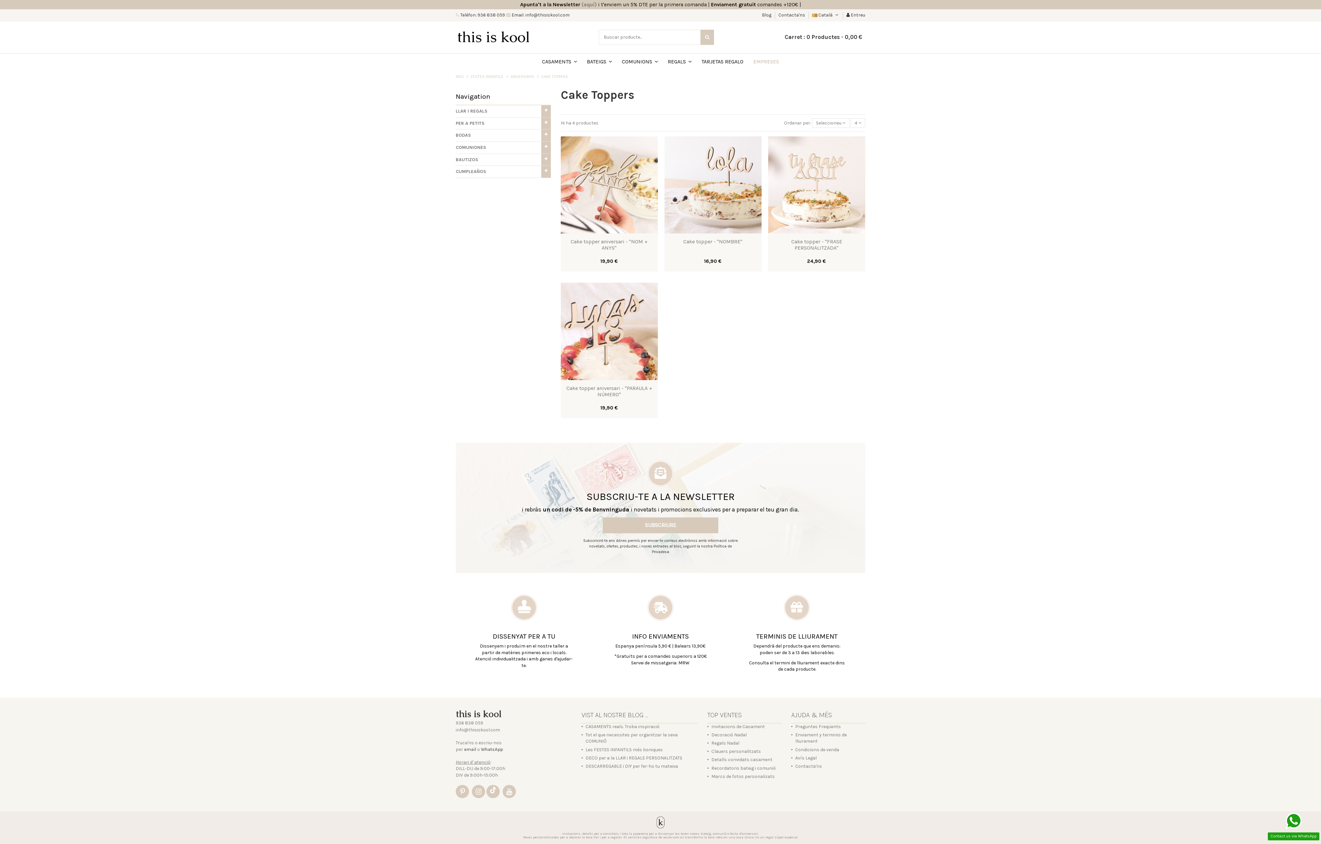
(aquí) (589, 4)
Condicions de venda (817, 750)
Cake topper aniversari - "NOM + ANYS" (609, 244)
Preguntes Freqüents (818, 726)
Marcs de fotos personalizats (743, 776)
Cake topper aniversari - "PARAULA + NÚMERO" (609, 391)
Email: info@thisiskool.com (540, 15)
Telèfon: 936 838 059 (482, 15)
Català (825, 15)
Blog (767, 15)
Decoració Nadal (729, 735)
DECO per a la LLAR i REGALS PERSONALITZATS (634, 758)
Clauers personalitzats (736, 751)
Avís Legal (806, 758)
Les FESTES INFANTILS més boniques (624, 750)
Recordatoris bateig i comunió (743, 768)
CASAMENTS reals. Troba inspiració (623, 726)
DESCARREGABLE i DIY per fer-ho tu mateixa (632, 766)
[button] (503, 111)
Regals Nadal (725, 743)
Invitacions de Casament (738, 726)
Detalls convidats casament (741, 759)
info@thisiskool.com (478, 730)
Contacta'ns (791, 15)
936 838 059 (469, 723)
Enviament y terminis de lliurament (821, 738)
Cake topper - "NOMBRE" (712, 241)
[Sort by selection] (830, 123)
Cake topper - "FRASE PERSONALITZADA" (816, 244)
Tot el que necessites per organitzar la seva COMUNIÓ (632, 738)
